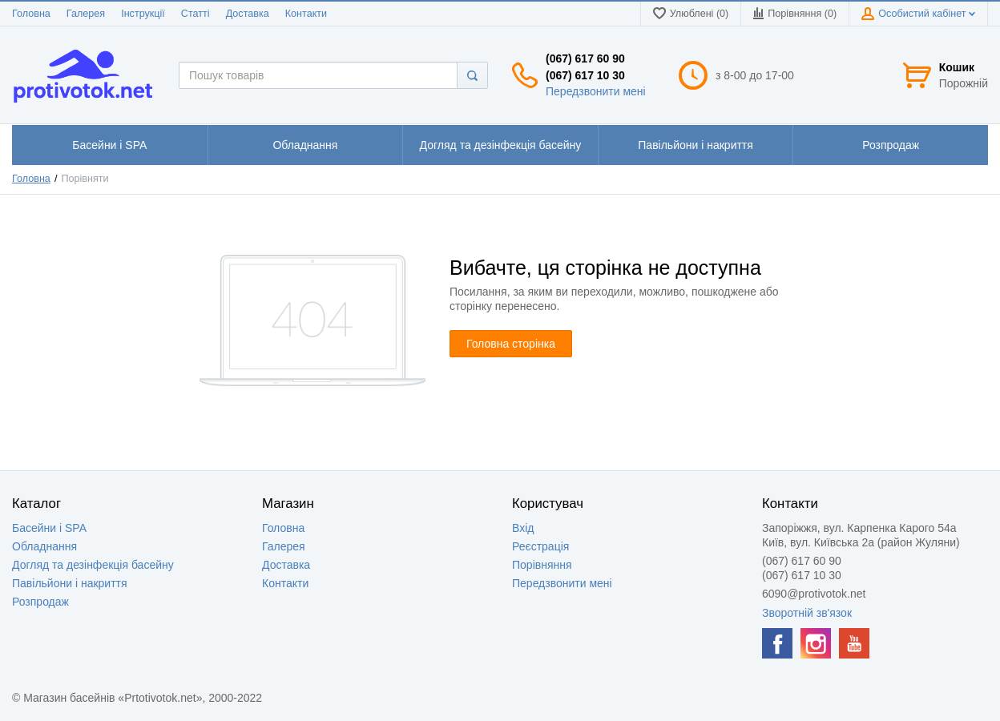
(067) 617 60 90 (585, 58)
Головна (31, 13)
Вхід (523, 528)
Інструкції (143, 13)
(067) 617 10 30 (585, 75)
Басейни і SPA (49, 528)
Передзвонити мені (596, 91)
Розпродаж (40, 601)
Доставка (247, 13)
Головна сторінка (510, 343)
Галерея (86, 13)
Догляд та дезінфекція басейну (93, 564)
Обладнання (44, 546)
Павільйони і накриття (69, 583)
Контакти (306, 13)
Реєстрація (540, 546)
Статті (195, 13)
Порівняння (542, 564)
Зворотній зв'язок (807, 612)
